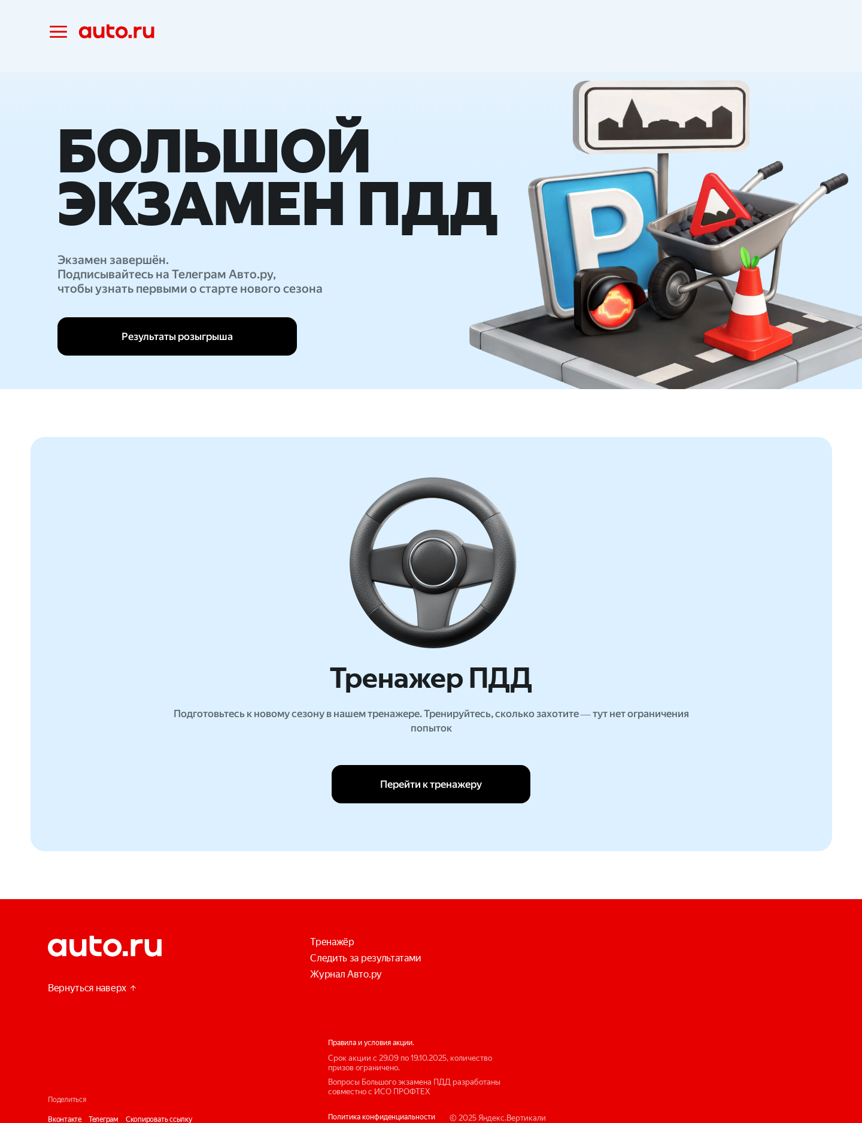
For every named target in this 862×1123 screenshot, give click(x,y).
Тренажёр (332, 942)
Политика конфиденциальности (381, 1117)
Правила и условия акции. (371, 1043)
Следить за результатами (365, 958)
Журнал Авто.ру (346, 974)
